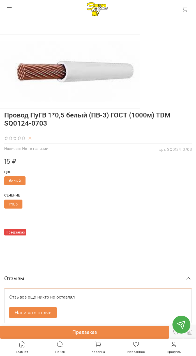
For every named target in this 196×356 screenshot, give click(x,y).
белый (15, 180)
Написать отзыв (33, 312)
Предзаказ (84, 332)
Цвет (8, 172)
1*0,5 (13, 204)
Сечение (12, 195)
